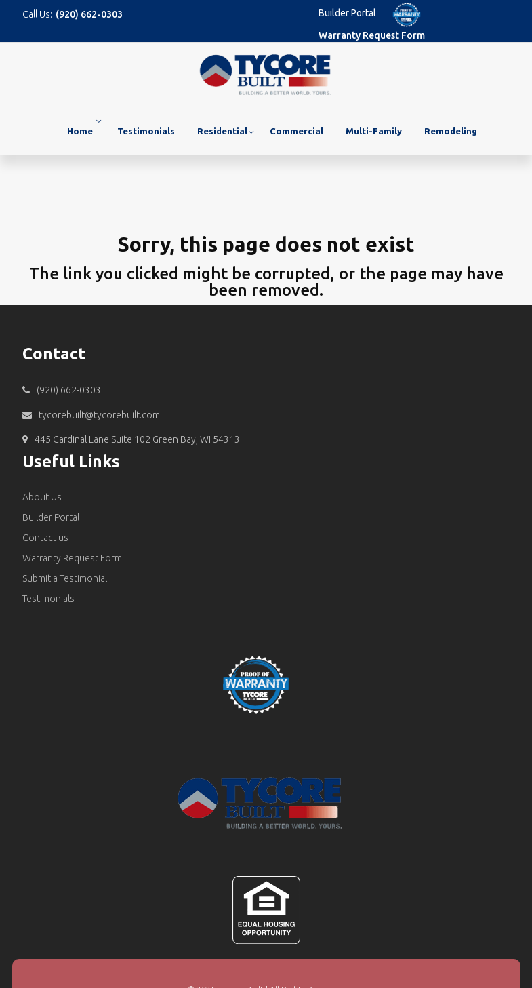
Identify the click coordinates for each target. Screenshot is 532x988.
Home (80, 131)
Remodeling (450, 131)
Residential (222, 131)
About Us (42, 497)
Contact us (45, 537)
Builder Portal (347, 12)
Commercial (296, 131)
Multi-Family (374, 131)
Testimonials (146, 131)
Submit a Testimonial (64, 578)
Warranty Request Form (372, 35)
